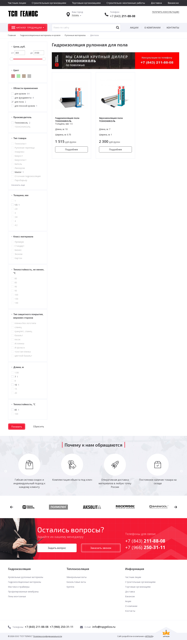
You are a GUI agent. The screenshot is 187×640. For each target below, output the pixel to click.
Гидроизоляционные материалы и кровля (40, 35)
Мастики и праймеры (18, 586)
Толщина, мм (20, 195)
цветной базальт (23, 355)
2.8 (15, 208)
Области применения (25, 88)
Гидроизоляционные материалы (24, 582)
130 (16, 298)
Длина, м (18, 367)
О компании (152, 27)
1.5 (17, 204)
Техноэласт (20, 143)
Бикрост (18, 155)
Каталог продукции (29, 27)
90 (15, 286)
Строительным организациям (49, 2)
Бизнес (18, 250)
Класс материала (23, 236)
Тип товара (19, 138)
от (18, 52)
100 (16, 294)
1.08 (16, 372)
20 (15, 392)
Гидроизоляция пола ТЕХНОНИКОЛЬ (67, 119)
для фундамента (24, 97)
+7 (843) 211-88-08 (36, 627)
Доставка (156, 2)
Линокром (19, 168)
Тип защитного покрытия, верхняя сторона (28, 316)
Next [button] (181, 471)
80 (15, 278)
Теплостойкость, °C (24, 404)
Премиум (19, 241)
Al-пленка (19, 343)
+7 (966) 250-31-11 (61, 627)
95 (15, 290)
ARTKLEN (149, 636)
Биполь (18, 164)
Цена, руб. (19, 46)
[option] (29, 471)
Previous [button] (5, 471)
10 (16, 384)
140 (16, 302)
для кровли (21, 93)
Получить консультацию (165, 12)
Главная (12, 35)
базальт (18, 335)
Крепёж (70, 586)
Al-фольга (19, 347)
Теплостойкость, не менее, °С (28, 271)
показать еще (18, 185)
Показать (16, 426)
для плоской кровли (25, 105)
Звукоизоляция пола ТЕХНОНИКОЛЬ (111, 119)
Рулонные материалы (75, 35)
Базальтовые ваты (76, 582)
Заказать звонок (100, 547)
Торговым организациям (86, 2)
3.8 (15, 217)
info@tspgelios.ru (103, 627)
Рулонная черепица (24, 147)
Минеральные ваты (77, 577)
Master (19, 172)
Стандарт (19, 245)
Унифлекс (19, 151)
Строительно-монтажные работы (126, 2)
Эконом (18, 254)
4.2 (15, 225)
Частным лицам (17, 2)
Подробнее (71, 149)
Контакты (173, 27)
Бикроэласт (20, 159)
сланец (18, 327)
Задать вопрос (57, 547)
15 (15, 388)
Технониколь (22, 122)
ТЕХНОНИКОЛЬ (22, 126)
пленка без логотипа (25, 323)
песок (17, 339)
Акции (134, 27)
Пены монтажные (17, 596)
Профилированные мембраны (23, 591)
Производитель (22, 117)
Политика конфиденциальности (47, 636)
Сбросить (38, 426)
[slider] (11, 59)
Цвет (16, 70)
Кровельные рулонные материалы (25, 577)
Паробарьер (20, 180)
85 (15, 282)
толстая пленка (22, 351)
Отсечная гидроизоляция (27, 176)
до (37, 52)
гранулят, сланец (23, 331)
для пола (20, 101)
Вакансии (173, 2)
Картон (18, 258)
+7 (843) (122, 16)
